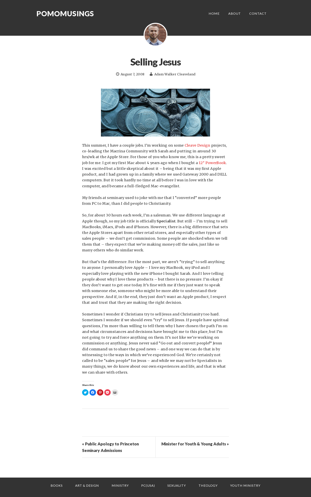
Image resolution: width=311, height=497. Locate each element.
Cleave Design (197, 145)
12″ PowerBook (212, 163)
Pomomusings (65, 13)
